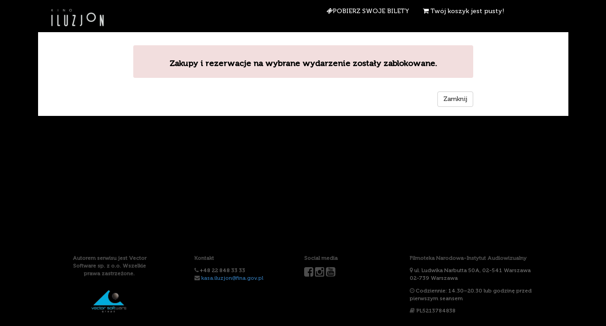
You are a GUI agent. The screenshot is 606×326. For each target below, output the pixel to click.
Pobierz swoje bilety (367, 11)
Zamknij (455, 99)
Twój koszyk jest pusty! (463, 11)
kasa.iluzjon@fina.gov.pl (232, 278)
